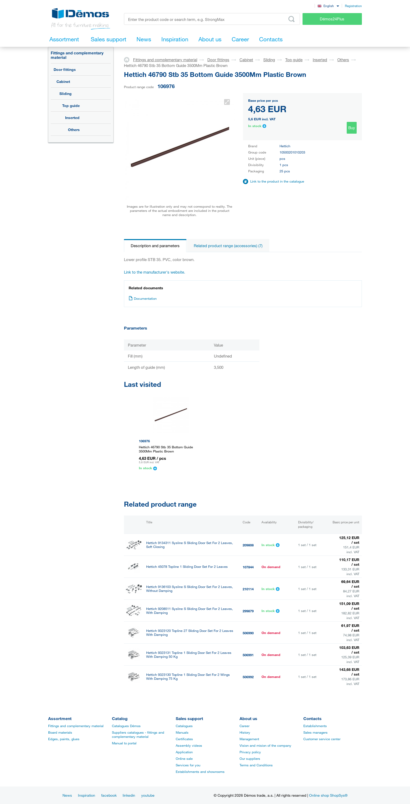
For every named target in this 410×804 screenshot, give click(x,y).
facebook (109, 795)
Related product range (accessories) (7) (228, 245)
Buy (351, 127)
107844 (248, 567)
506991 (248, 655)
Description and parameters (155, 245)
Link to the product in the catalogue (277, 181)
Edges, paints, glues (63, 739)
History (245, 732)
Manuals (182, 732)
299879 (248, 611)
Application (184, 752)
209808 (248, 545)
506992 (248, 677)
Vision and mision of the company (265, 745)
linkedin (129, 795)
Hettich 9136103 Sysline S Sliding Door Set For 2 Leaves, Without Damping (189, 589)
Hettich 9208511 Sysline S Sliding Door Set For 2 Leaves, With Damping (189, 611)
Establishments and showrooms (200, 771)
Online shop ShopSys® (328, 795)
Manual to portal (124, 743)
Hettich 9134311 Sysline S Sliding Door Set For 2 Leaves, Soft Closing (189, 545)
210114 (248, 589)
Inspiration (86, 795)
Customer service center (321, 739)
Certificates (184, 739)
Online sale (184, 758)
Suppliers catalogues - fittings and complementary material (138, 734)
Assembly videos (189, 745)
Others (74, 129)
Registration (353, 6)
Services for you (188, 765)
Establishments (315, 726)
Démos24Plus (332, 18)
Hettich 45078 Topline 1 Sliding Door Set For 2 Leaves (187, 567)
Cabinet (63, 81)
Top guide (71, 105)
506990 (248, 633)
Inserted (72, 117)
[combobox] (328, 5)
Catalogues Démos (126, 726)
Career (244, 726)
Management (249, 739)
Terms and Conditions (256, 765)
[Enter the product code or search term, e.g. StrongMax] (212, 19)
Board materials (60, 732)
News (67, 795)
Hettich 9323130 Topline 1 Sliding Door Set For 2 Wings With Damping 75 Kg (188, 677)
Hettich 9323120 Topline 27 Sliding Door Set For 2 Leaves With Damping (189, 633)
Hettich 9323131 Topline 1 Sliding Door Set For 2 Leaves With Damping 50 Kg (188, 655)
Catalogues (184, 726)
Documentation (143, 298)
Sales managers (315, 732)
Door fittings (65, 69)
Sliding (65, 93)
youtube (148, 795)
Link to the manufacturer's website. (154, 272)
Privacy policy (250, 752)
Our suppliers (250, 758)
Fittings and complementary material (77, 55)
